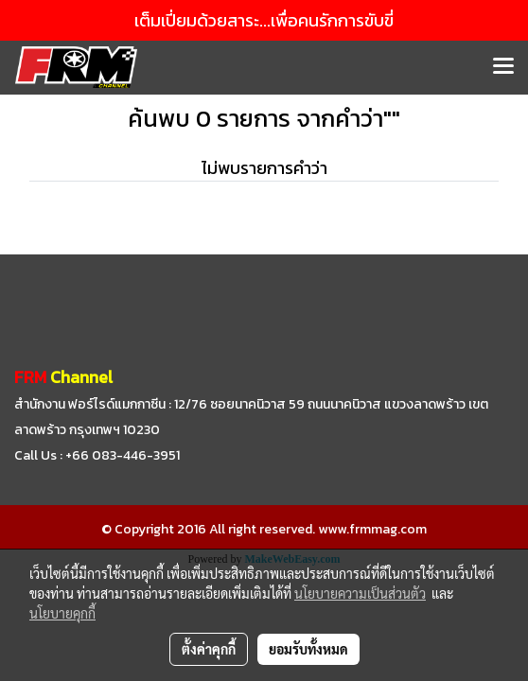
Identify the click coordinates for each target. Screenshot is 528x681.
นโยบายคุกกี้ (62, 612)
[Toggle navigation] (503, 67)
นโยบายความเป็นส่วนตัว (360, 593)
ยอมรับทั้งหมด (308, 648)
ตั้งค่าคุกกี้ (209, 648)
